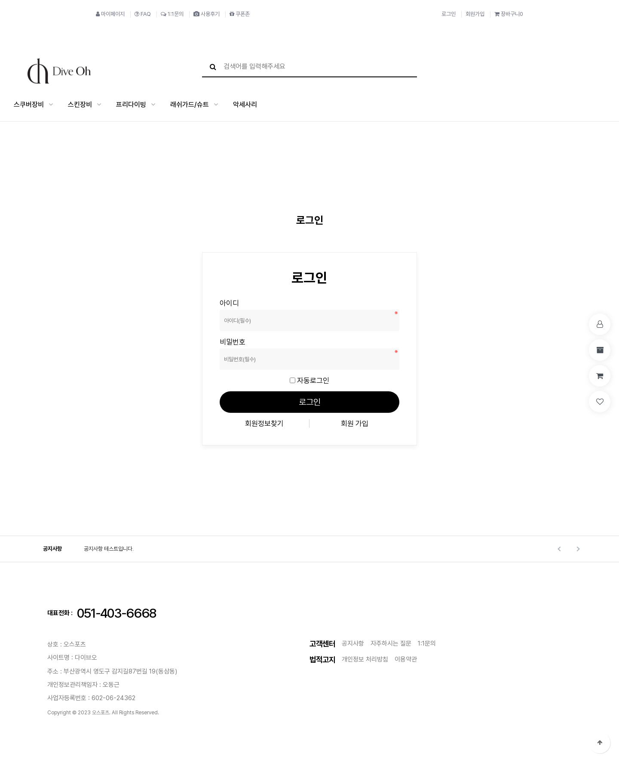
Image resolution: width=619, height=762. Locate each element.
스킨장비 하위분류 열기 (99, 104)
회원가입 (475, 14)
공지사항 (52, 548)
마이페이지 (110, 14)
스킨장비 (80, 104)
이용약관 (406, 658)
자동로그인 (313, 379)
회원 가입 (354, 422)
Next (577, 548)
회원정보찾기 (264, 422)
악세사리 (245, 104)
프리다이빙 (131, 104)
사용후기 (206, 14)
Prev (559, 548)
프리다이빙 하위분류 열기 (153, 104)
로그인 (448, 14)
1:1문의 (172, 14)
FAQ (143, 14)
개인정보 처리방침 (365, 658)
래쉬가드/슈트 (189, 104)
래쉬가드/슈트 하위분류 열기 (216, 104)
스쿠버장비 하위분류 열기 (51, 104)
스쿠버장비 (29, 104)
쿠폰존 (240, 14)
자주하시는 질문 (391, 642)
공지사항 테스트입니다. (109, 548)
